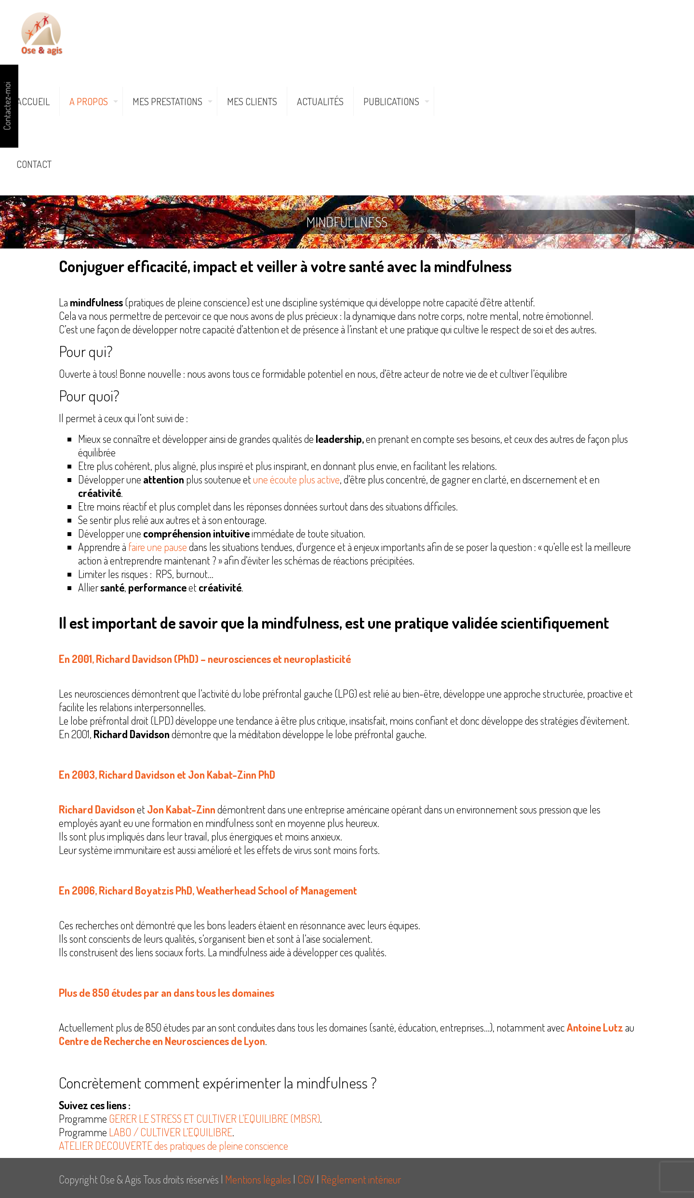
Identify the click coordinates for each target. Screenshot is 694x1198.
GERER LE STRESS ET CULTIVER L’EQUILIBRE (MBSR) (214, 1118)
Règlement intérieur (361, 1179)
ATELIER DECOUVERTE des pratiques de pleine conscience (174, 1145)
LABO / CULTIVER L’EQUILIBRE (170, 1132)
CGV (306, 1179)
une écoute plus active (296, 479)
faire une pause (157, 546)
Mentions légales (258, 1179)
